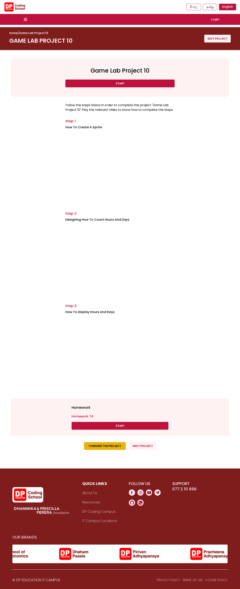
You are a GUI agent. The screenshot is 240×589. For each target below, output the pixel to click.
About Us (89, 492)
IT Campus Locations (99, 520)
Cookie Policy (216, 580)
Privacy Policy (168, 580)
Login (215, 19)
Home (13, 33)
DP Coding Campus (98, 511)
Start (120, 83)
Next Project (217, 39)
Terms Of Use (193, 580)
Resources (91, 502)
